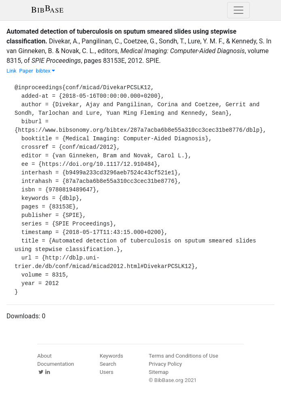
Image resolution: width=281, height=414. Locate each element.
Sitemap (158, 372)
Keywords (111, 356)
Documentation (55, 364)
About (44, 356)
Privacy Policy (165, 364)
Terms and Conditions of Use (183, 356)
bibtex (45, 71)
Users (106, 372)
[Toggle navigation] (238, 10)
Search (108, 364)
